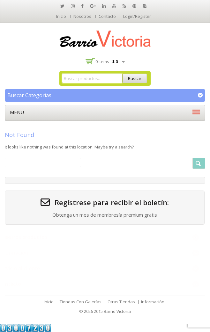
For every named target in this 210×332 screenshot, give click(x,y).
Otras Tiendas (121, 302)
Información (152, 302)
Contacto (107, 16)
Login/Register (137, 16)
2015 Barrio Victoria (112, 311)
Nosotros (82, 16)
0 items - (106, 61)
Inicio (61, 16)
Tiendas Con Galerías (80, 302)
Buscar (134, 78)
